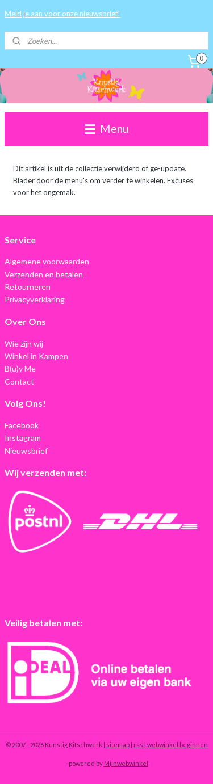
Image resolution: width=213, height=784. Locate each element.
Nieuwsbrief (26, 451)
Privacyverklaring (35, 299)
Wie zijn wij (24, 343)
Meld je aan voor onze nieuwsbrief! (62, 13)
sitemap (118, 744)
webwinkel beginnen (177, 744)
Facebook (22, 425)
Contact (19, 381)
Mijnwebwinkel (126, 763)
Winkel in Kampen (36, 356)
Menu (106, 128)
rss (138, 744)
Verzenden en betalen (44, 274)
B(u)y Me (20, 368)
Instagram (23, 437)
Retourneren (28, 287)
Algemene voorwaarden (47, 261)
